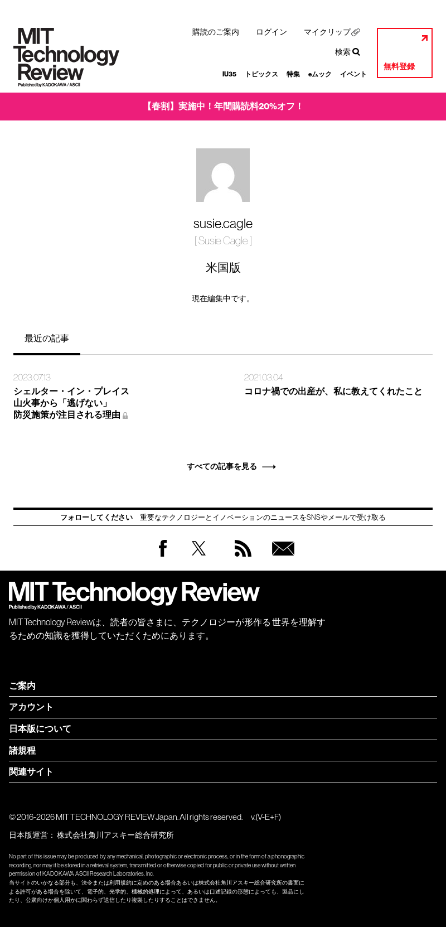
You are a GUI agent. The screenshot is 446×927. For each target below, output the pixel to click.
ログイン (271, 31)
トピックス (261, 74)
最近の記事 (47, 338)
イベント (353, 74)
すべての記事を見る (222, 466)
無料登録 (399, 66)
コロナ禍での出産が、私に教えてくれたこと (333, 391)
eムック (320, 74)
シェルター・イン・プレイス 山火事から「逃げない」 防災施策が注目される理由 (71, 403)
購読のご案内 (215, 31)
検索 (343, 51)
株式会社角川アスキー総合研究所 (115, 835)
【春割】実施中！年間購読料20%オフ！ (223, 106)
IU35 (229, 74)
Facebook (163, 556)
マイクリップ (327, 31)
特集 (293, 74)
